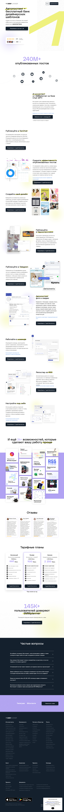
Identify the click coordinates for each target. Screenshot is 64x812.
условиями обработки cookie (50, 802)
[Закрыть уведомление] (61, 798)
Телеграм (21, 703)
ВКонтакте (31, 703)
